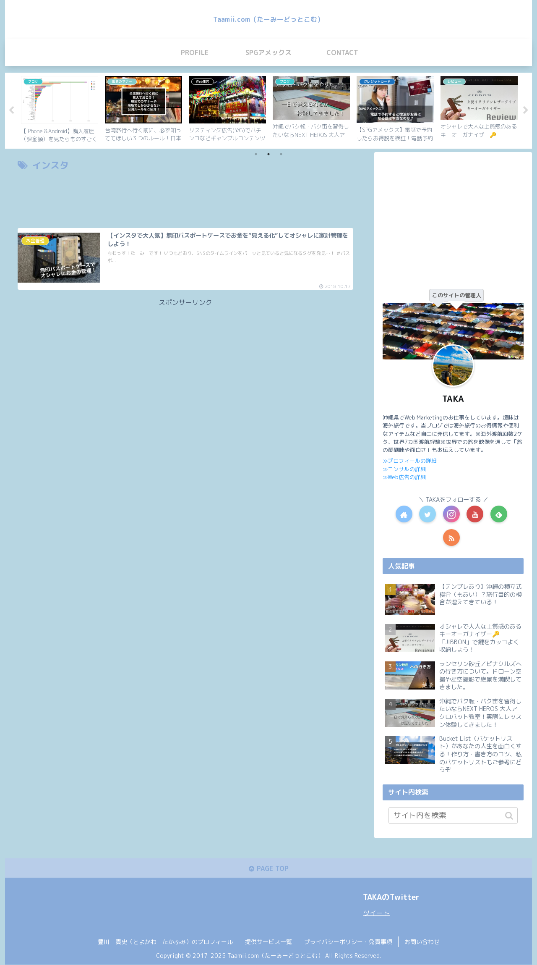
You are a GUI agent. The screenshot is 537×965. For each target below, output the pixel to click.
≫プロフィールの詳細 (410, 460)
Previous (11, 110)
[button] (509, 815)
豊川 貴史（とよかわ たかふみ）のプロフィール (165, 943)
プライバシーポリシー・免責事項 (348, 943)
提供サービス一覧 (268, 943)
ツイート (376, 913)
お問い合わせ (422, 943)
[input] (452, 815)
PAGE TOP (268, 868)
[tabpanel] (59, 109)
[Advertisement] (185, 197)
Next (525, 110)
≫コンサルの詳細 (404, 468)
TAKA (453, 399)
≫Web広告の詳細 (404, 477)
